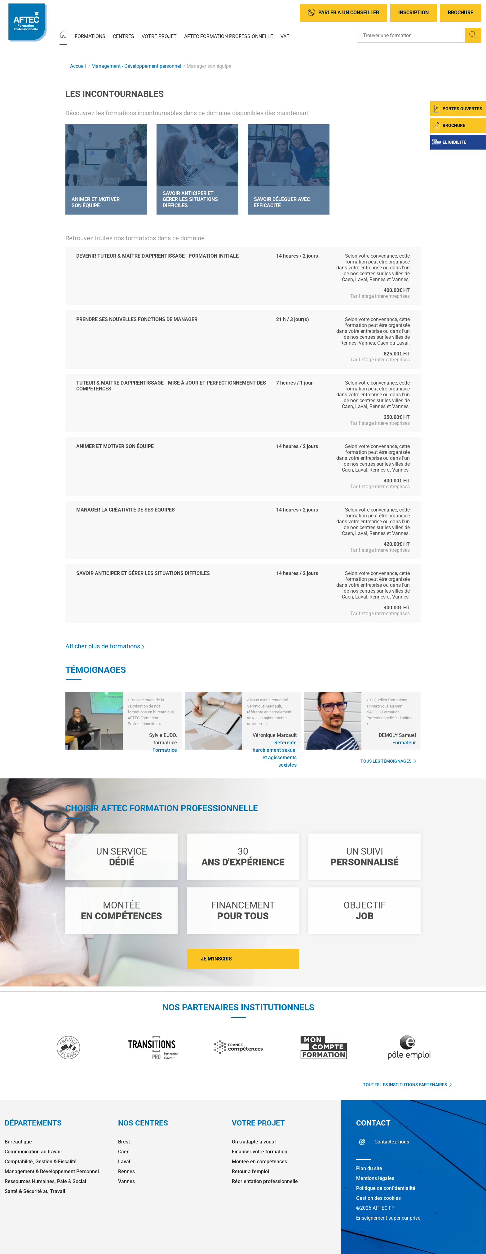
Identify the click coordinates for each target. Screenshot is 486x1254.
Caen (124, 1152)
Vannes (126, 1181)
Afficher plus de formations (104, 646)
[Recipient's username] (411, 35)
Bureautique (18, 1142)
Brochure (460, 12)
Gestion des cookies (378, 1198)
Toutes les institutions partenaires (407, 1084)
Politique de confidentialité (385, 1188)
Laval (124, 1162)
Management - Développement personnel (136, 66)
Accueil (78, 66)
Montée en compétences (259, 1162)
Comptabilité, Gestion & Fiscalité (41, 1162)
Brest (124, 1142)
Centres (123, 36)
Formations (90, 36)
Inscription (413, 12)
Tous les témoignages (388, 761)
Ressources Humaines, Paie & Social (45, 1181)
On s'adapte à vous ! (254, 1142)
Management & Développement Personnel (52, 1171)
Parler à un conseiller (343, 13)
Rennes (126, 1171)
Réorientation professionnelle (265, 1181)
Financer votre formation (259, 1152)
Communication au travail (33, 1152)
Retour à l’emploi (250, 1171)
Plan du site (369, 1168)
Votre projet (159, 36)
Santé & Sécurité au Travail (35, 1191)
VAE (285, 36)
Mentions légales (375, 1178)
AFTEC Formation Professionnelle (228, 36)
